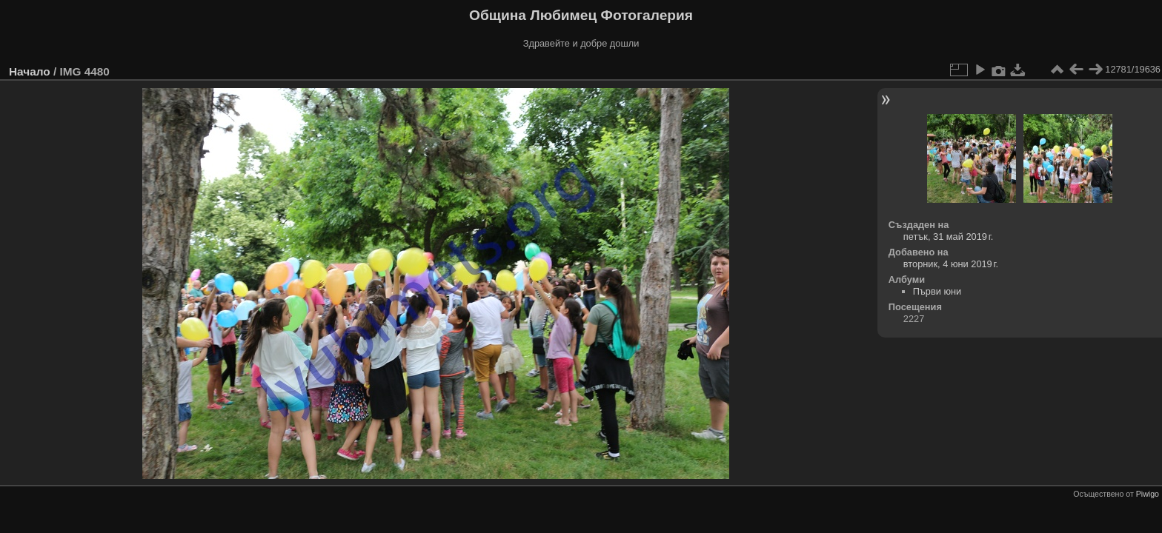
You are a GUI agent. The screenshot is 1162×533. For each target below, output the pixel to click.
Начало (29, 71)
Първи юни (937, 291)
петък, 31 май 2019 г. (948, 236)
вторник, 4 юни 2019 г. (950, 263)
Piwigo (1147, 493)
